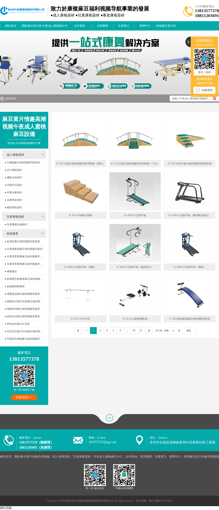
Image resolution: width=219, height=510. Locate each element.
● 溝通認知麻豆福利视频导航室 (22, 294)
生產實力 (123, 25)
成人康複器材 (15, 154)
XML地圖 (141, 500)
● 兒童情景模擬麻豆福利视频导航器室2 (25, 264)
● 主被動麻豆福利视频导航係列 (22, 162)
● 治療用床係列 (13, 200)
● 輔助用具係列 (13, 207)
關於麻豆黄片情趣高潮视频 (31, 27)
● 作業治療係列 (13, 192)
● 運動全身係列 (13, 177)
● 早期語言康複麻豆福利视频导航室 (25, 339)
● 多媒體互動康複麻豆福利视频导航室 (25, 279)
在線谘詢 (207, 90)
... (127, 330)
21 (140, 330)
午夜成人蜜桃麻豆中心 (55, 27)
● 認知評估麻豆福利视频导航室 (22, 316)
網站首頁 (10, 25)
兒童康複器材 (15, 216)
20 (134, 330)
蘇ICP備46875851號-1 (161, 500)
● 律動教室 (11, 271)
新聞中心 (144, 25)
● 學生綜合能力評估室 (17, 324)
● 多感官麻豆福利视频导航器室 (22, 241)
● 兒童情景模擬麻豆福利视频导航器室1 (25, 256)
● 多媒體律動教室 (15, 286)
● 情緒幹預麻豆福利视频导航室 (22, 309)
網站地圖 (6, 507)
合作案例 (79, 25)
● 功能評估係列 (13, 185)
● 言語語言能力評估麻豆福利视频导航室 (25, 331)
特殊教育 (12, 233)
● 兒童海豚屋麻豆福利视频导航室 (24, 249)
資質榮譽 (102, 25)
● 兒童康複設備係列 (16, 224)
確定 (189, 330)
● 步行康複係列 (13, 170)
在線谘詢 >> (24, 397)
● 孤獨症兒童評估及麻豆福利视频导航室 (25, 301)
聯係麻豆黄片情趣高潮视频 (166, 27)
